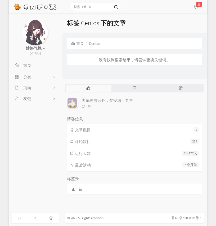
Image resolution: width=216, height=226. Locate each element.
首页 (77, 43)
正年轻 (77, 189)
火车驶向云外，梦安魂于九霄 (107, 100)
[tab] (88, 88)
